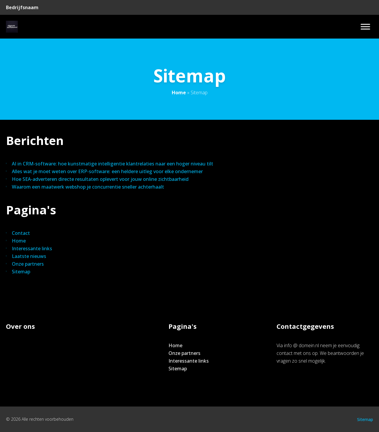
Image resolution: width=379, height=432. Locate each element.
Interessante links (32, 248)
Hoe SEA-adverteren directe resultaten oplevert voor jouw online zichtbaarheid (100, 179)
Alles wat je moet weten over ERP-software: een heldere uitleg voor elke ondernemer (107, 171)
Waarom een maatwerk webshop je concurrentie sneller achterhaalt (88, 187)
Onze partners (28, 264)
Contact (21, 233)
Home (179, 92)
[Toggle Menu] (365, 26)
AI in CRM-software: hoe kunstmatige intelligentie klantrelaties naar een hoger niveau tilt (112, 163)
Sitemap (21, 271)
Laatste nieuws (29, 256)
